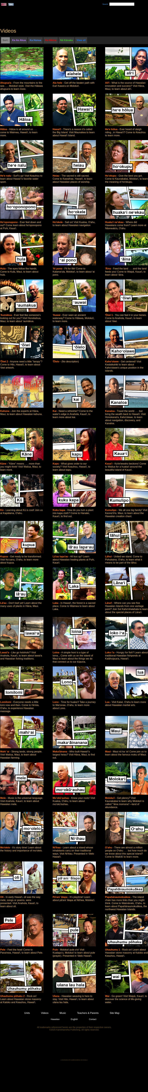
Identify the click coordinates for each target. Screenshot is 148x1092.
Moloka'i (110, 798)
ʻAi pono (58, 268)
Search (105, 4)
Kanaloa (110, 411)
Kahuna (5, 411)
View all (81, 40)
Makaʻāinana (60, 751)
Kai (55, 411)
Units (69, 15)
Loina (56, 652)
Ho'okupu (111, 175)
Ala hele (58, 83)
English (74, 1019)
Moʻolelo (5, 847)
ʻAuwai (57, 315)
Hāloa (4, 129)
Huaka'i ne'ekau (114, 222)
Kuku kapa (59, 510)
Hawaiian (55, 1019)
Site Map (114, 1013)
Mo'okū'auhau (61, 798)
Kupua (4, 556)
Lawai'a (5, 652)
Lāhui (108, 556)
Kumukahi (27, 19)
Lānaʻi (109, 603)
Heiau (56, 175)
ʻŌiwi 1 (109, 315)
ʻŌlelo (56, 361)
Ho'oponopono (9, 222)
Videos (103, 15)
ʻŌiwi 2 (4, 361)
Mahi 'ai (5, 751)
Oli (2, 897)
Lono (56, 702)
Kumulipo (111, 510)
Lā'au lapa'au (61, 556)
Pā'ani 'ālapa (60, 897)
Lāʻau (3, 603)
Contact (92, 1019)
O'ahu (109, 847)
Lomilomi (6, 702)
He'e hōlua (111, 129)
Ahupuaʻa (6, 83)
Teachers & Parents (129, 15)
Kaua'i (109, 463)
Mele (3, 798)
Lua (107, 702)
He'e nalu (6, 175)
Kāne (3, 463)
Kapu (56, 463)
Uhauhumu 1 (113, 949)
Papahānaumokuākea (118, 897)
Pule (56, 949)
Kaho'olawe (112, 361)
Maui (108, 751)
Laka (56, 603)
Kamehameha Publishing (74, 1047)
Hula (3, 268)
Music (89, 15)
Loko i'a (110, 652)
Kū (2, 510)
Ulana (56, 996)
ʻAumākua (6, 315)
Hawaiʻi (57, 129)
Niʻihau (57, 847)
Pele (3, 949)
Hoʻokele (58, 222)
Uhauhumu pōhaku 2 (12, 996)
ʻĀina (108, 268)
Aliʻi (107, 83)
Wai (107, 996)
